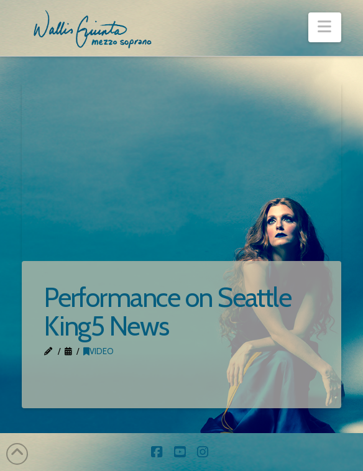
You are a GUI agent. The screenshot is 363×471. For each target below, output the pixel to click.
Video (98, 351)
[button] (324, 27)
